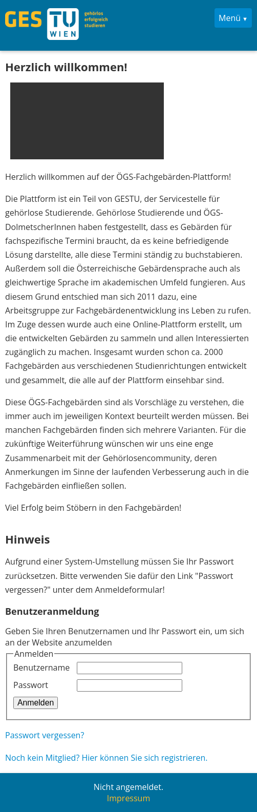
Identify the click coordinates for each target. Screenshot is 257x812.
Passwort (30, 685)
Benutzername (41, 667)
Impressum (128, 798)
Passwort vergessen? (44, 735)
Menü (230, 18)
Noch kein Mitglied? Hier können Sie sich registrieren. (106, 757)
